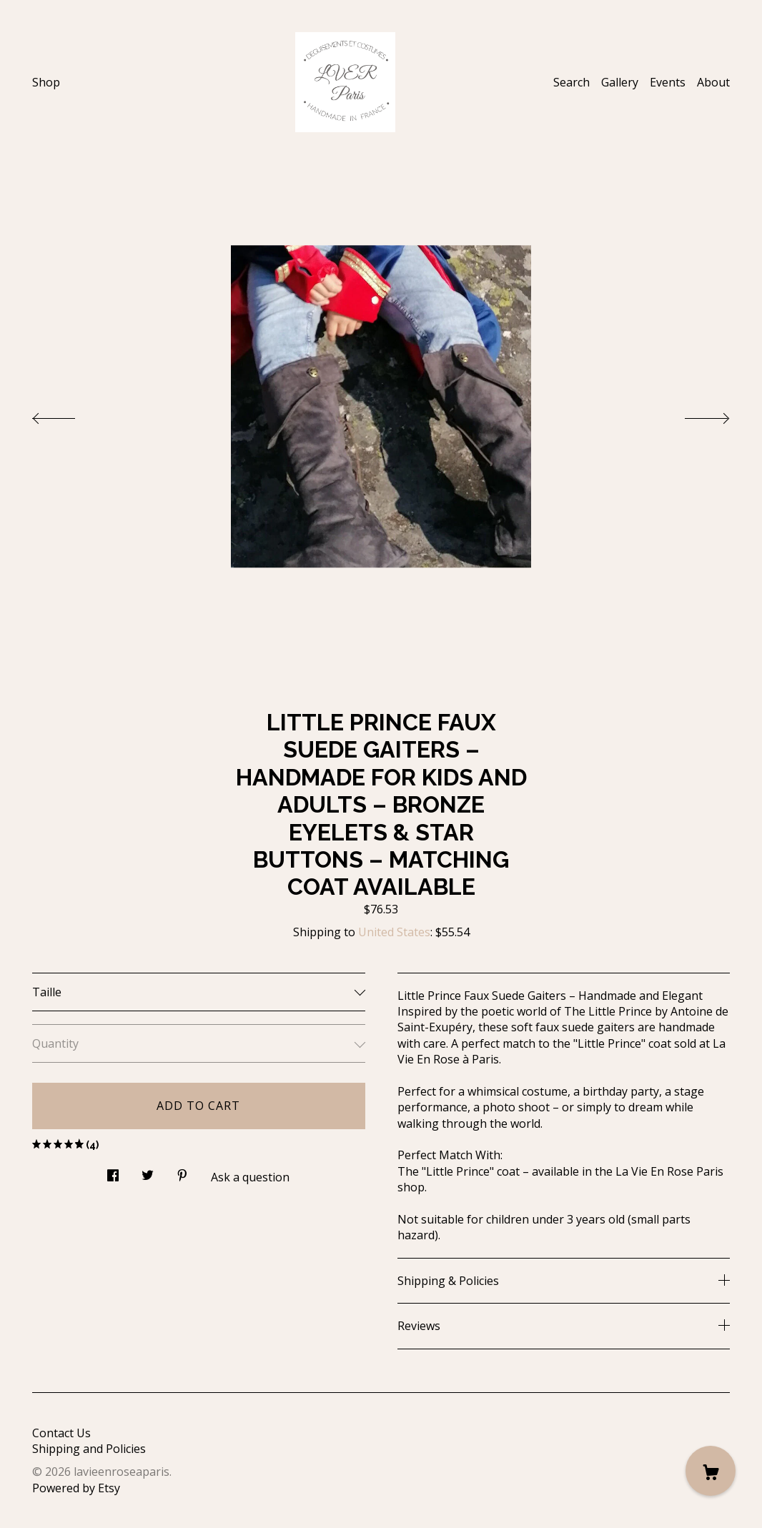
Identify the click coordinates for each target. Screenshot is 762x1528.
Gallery (619, 82)
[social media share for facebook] (113, 1171)
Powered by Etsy (76, 1488)
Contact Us (61, 1433)
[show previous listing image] (68, 414)
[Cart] (711, 1471)
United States (394, 932)
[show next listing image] (694, 414)
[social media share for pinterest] (182, 1171)
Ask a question (250, 1177)
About (713, 82)
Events (668, 82)
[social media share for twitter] (148, 1171)
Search (571, 82)
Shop (46, 82)
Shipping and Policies (89, 1449)
